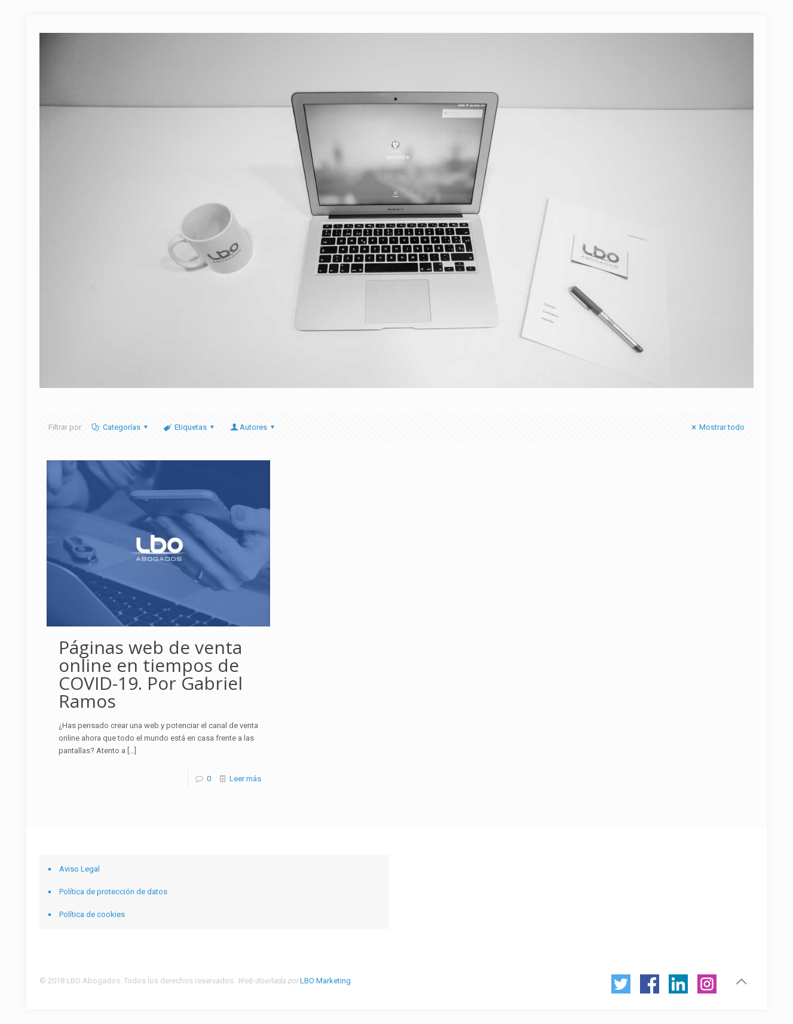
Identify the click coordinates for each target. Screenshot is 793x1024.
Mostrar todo (716, 427)
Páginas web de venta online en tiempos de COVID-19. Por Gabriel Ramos (151, 674)
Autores (252, 427)
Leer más (245, 778)
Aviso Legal (79, 868)
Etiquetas (190, 427)
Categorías (120, 427)
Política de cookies (92, 914)
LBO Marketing (325, 980)
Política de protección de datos (113, 891)
